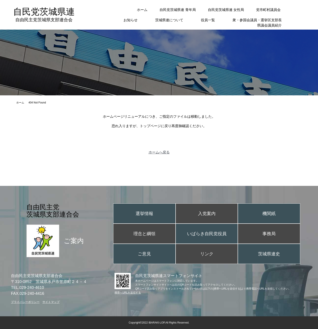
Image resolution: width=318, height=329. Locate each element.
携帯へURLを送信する (127, 292)
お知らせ (131, 20)
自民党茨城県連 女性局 (226, 10)
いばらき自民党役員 (207, 233)
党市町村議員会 (268, 10)
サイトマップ (51, 302)
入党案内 (207, 213)
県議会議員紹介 (269, 25)
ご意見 (144, 253)
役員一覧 (208, 20)
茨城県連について (169, 20)
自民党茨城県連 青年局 (178, 10)
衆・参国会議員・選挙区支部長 (257, 20)
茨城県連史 (269, 253)
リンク (206, 253)
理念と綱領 (144, 233)
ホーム (142, 10)
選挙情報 (144, 213)
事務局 (269, 233)
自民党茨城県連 (44, 14)
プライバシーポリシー (25, 302)
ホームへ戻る (159, 152)
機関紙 (269, 213)
